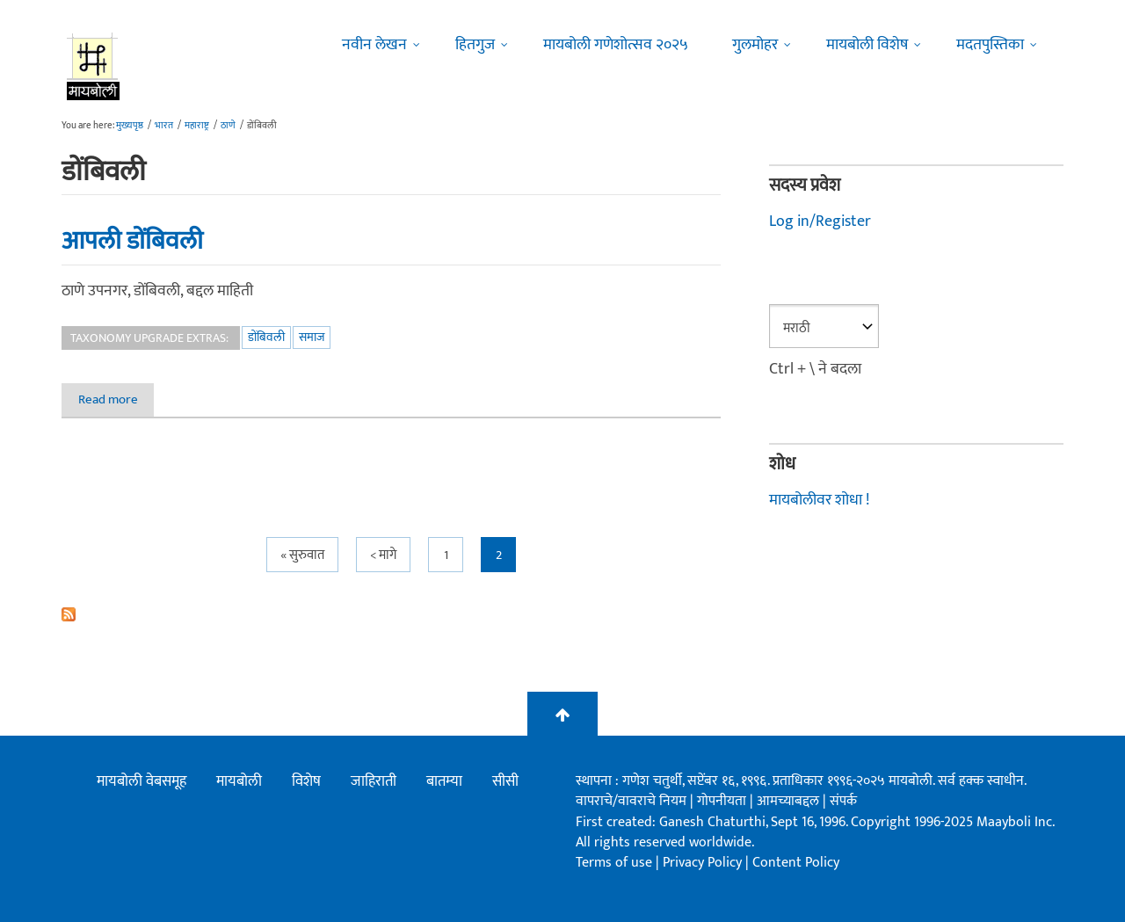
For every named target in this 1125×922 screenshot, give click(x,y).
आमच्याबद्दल (790, 801)
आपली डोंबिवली (132, 241)
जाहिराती (373, 781)
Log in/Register (820, 221)
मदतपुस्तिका (990, 45)
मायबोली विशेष (867, 45)
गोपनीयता (723, 801)
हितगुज (475, 45)
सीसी (505, 781)
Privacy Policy (704, 863)
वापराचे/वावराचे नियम (631, 801)
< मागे (383, 555)
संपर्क (843, 801)
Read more (116, 399)
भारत (164, 126)
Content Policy (795, 863)
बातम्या (444, 781)
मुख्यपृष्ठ (129, 126)
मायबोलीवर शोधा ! (819, 500)
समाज (311, 337)
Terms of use (614, 863)
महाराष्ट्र (197, 126)
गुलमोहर (755, 45)
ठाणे (228, 126)
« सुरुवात (302, 555)
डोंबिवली (266, 337)
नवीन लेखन (374, 45)
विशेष (306, 781)
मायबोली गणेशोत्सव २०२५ (615, 45)
